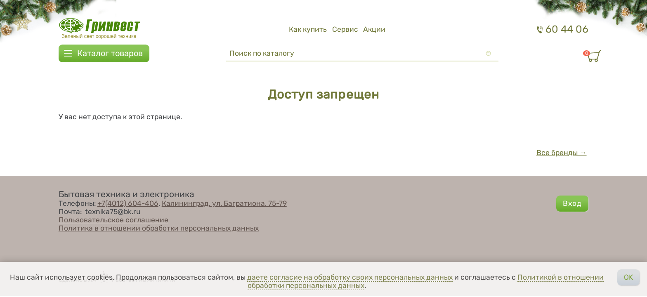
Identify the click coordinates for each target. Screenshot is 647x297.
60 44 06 (562, 29)
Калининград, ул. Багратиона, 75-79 (224, 203)
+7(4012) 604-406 (127, 203)
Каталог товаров (110, 53)
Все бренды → (561, 152)
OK (628, 277)
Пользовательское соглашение (113, 220)
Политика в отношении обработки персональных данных (159, 228)
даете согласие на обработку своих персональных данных (350, 277)
